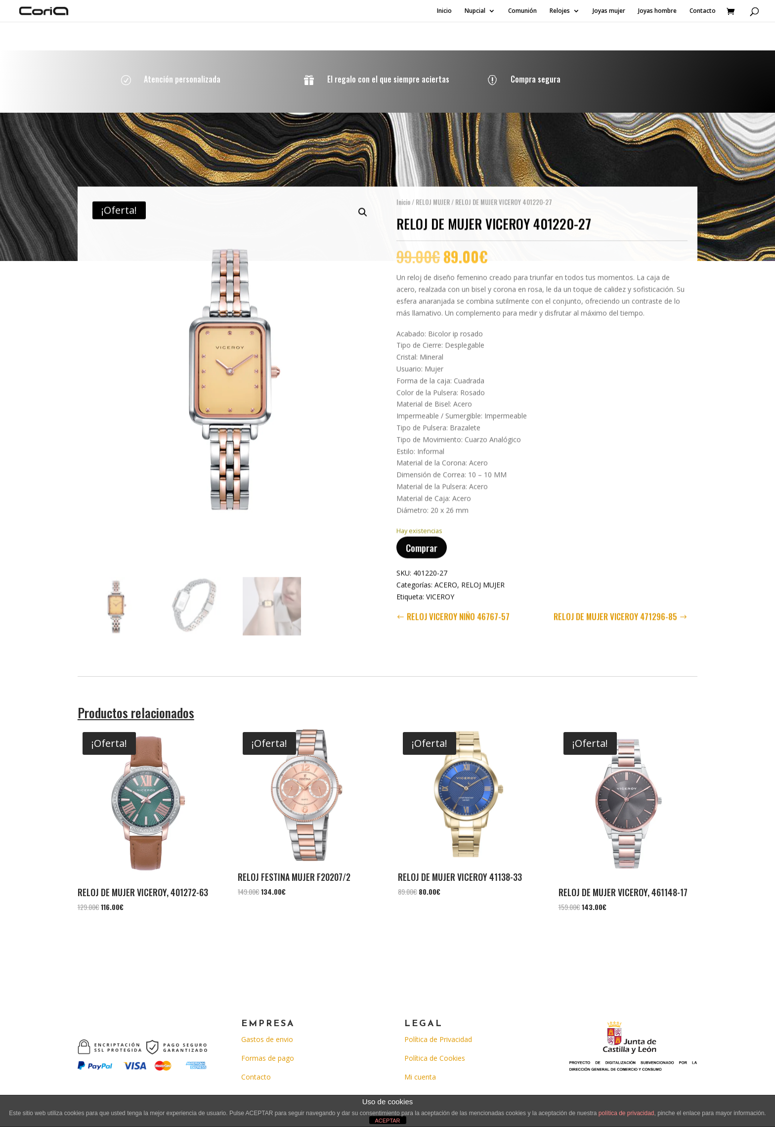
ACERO (445, 577)
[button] (363, 205)
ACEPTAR (387, 1121)
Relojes (560, 11)
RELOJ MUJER (433, 195)
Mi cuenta (420, 1077)
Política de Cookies (434, 1058)
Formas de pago (267, 1058)
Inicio (444, 11)
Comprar (421, 540)
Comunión (522, 11)
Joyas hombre (657, 11)
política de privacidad (626, 1113)
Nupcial (475, 11)
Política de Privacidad (438, 1039)
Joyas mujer (609, 11)
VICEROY (440, 589)
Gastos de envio (267, 1039)
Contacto (702, 11)
